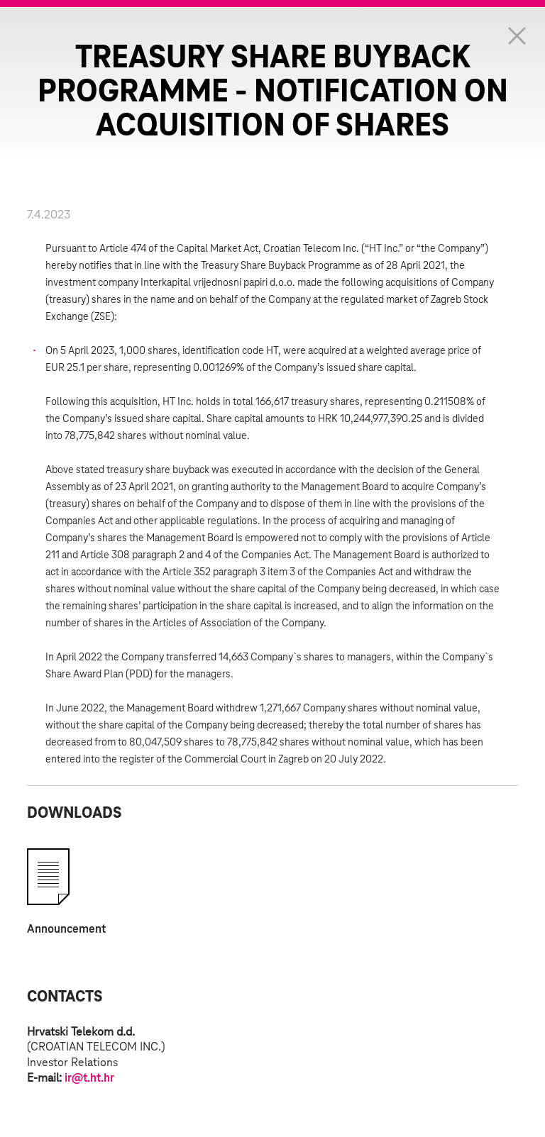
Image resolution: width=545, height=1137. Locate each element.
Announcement (66, 929)
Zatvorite (516, 35)
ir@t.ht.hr (89, 1078)
